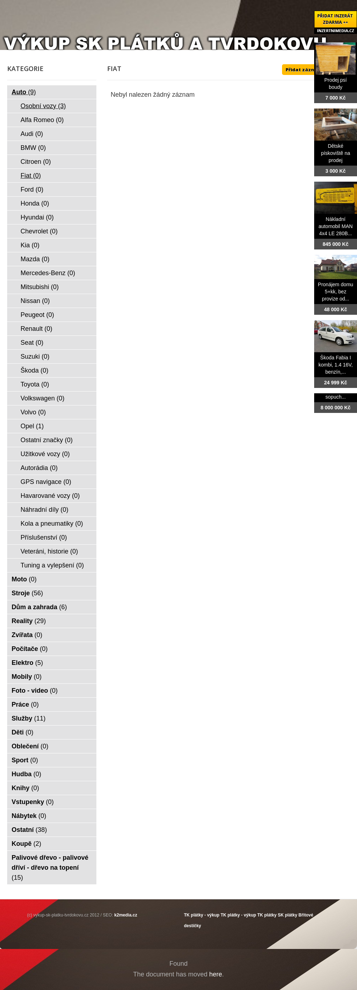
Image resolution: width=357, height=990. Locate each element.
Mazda (35, 259)
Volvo (33, 412)
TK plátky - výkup (201, 915)
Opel (32, 426)
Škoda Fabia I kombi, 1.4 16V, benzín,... (335, 365)
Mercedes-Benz (48, 273)
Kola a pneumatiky (52, 523)
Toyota (35, 384)
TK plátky (267, 915)
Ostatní (29, 829)
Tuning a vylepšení (52, 565)
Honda (35, 203)
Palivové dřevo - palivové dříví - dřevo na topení (50, 867)
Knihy (25, 788)
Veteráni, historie (49, 551)
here (215, 974)
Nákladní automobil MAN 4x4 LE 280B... (335, 226)
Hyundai (37, 217)
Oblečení (30, 746)
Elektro (27, 662)
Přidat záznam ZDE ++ (312, 69)
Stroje (27, 593)
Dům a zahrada (39, 607)
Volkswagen (43, 398)
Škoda (35, 370)
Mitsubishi (40, 287)
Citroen (36, 161)
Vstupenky (33, 801)
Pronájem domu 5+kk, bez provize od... (335, 292)
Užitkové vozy (45, 454)
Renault (36, 328)
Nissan (35, 300)
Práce (25, 704)
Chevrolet (39, 231)
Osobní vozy (43, 106)
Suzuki (35, 356)
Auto (24, 92)
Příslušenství (44, 537)
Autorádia (39, 467)
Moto (24, 579)
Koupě (26, 843)
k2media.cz (125, 915)
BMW (33, 147)
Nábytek (29, 815)
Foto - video (35, 690)
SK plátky (287, 915)
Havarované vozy (50, 495)
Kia (30, 245)
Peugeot (37, 314)
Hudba (26, 774)
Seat (32, 342)
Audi (32, 133)
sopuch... (336, 397)
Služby (29, 718)
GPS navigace (46, 481)
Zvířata (27, 634)
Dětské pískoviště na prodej (335, 153)
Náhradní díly (45, 509)
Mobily (27, 676)
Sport (25, 760)
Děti (23, 732)
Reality (29, 621)
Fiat (31, 175)
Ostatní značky (47, 440)
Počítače (30, 648)
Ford (32, 189)
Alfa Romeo (42, 119)
